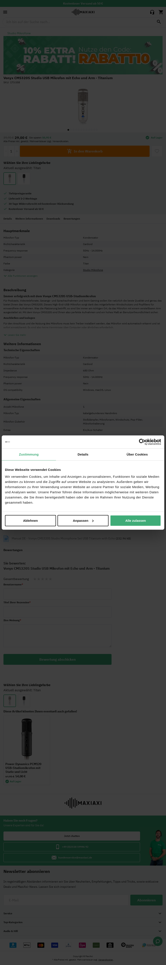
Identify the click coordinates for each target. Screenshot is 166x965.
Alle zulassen (135, 520)
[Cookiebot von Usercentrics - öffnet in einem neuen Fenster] (142, 442)
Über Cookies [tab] (137, 454)
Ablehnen (30, 520)
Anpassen (83, 520)
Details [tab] (83, 454)
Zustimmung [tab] (29, 454)
